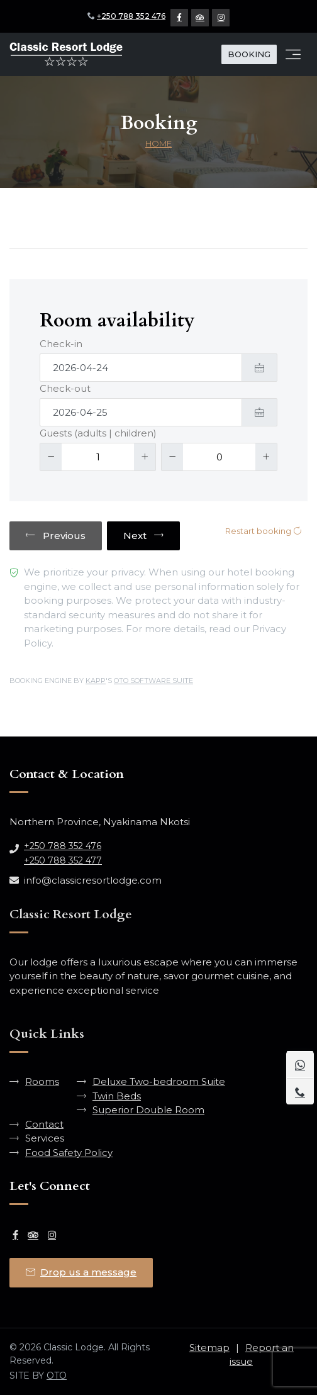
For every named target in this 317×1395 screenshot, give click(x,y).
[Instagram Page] (221, 17)
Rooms (42, 1081)
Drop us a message (81, 1272)
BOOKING (249, 54)
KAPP (96, 680)
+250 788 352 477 (63, 860)
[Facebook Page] (179, 17)
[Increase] (144, 456)
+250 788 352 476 (131, 16)
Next (143, 536)
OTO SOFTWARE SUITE (153, 680)
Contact (44, 1124)
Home (158, 143)
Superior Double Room (148, 1110)
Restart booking (263, 531)
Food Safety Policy (69, 1153)
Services (44, 1138)
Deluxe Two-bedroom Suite (158, 1081)
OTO (57, 1375)
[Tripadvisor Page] (200, 17)
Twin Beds (116, 1096)
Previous (56, 536)
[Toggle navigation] (293, 54)
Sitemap (209, 1347)
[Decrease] (51, 456)
